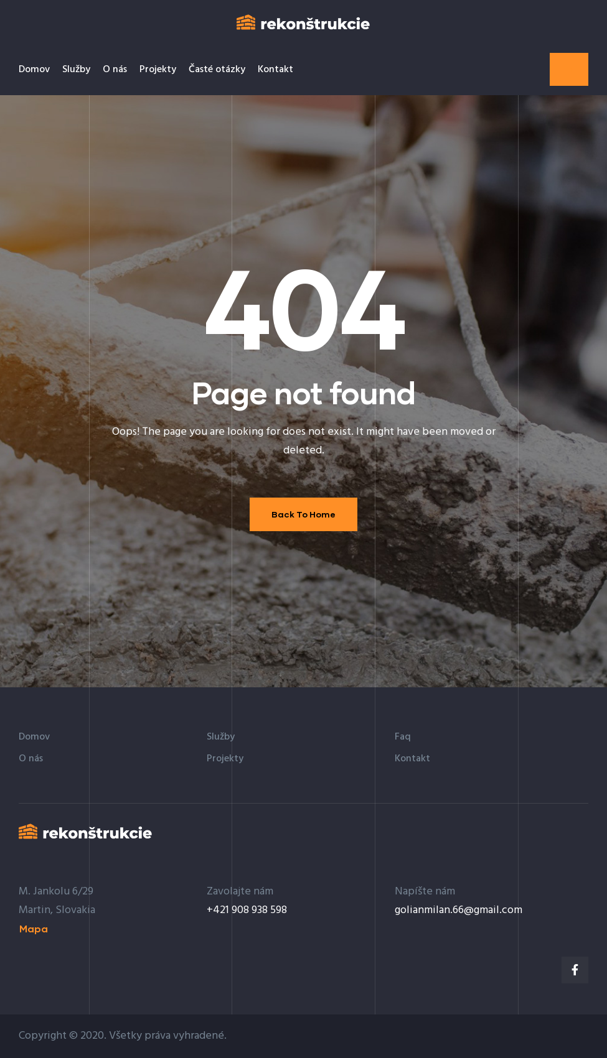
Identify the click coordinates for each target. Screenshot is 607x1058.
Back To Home (303, 514)
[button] (569, 69)
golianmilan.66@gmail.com (458, 910)
